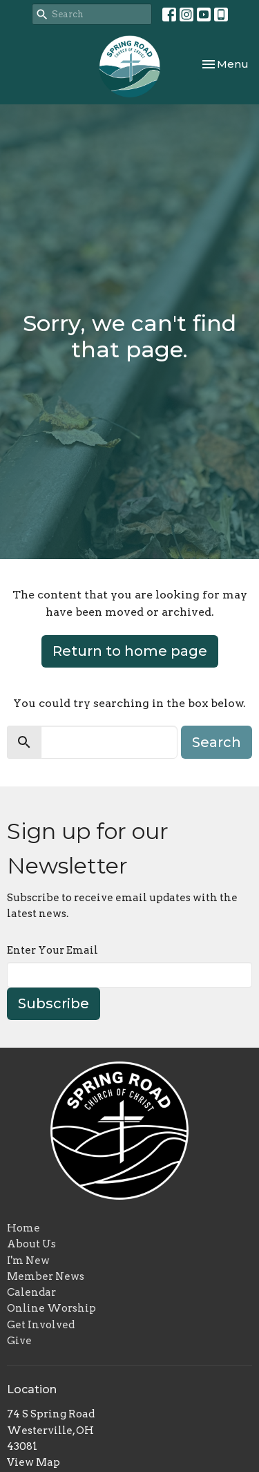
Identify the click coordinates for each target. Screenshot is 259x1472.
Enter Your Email (52, 950)
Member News (45, 1276)
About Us (31, 1244)
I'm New (28, 1260)
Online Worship (51, 1308)
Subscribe (53, 1003)
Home (23, 1228)
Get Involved (41, 1325)
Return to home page (129, 651)
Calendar (31, 1292)
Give (19, 1340)
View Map (33, 1462)
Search (216, 742)
